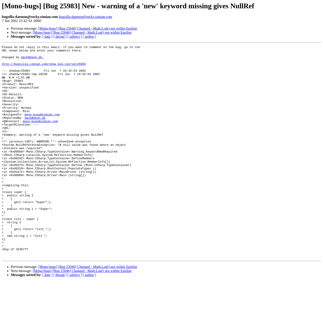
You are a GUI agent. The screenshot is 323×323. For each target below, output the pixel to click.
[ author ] (89, 36)
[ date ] (47, 36)
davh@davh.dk (35, 133)
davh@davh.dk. (32, 60)
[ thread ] (60, 36)
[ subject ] (75, 36)
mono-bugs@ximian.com (41, 128)
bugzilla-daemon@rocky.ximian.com (85, 17)
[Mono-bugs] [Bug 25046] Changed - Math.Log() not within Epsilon (87, 28)
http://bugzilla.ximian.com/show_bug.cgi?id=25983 (44, 68)
